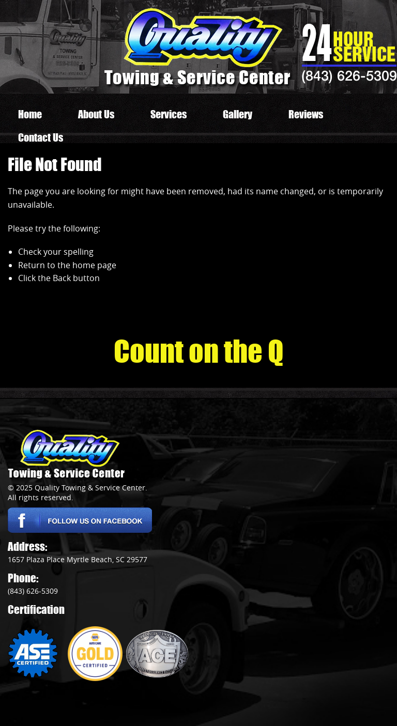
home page (94, 265)
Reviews (305, 114)
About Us (96, 114)
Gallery (237, 114)
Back (62, 278)
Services (168, 114)
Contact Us (40, 137)
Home (30, 114)
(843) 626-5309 (349, 75)
